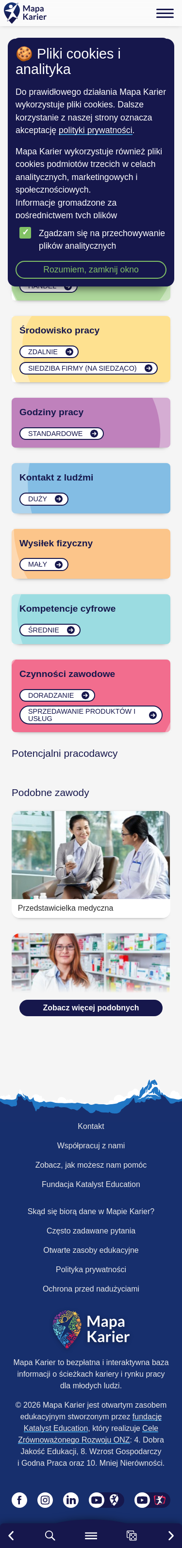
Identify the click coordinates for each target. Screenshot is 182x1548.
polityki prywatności (95, 130)
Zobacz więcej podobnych (91, 1008)
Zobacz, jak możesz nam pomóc (91, 1165)
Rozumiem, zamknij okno (91, 269)
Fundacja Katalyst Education (91, 1184)
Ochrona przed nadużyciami (91, 1289)
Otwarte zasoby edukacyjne (91, 1250)
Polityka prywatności (91, 1269)
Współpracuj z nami (91, 1146)
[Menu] (165, 13)
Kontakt (91, 1126)
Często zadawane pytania (91, 1231)
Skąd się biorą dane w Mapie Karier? (91, 1211)
